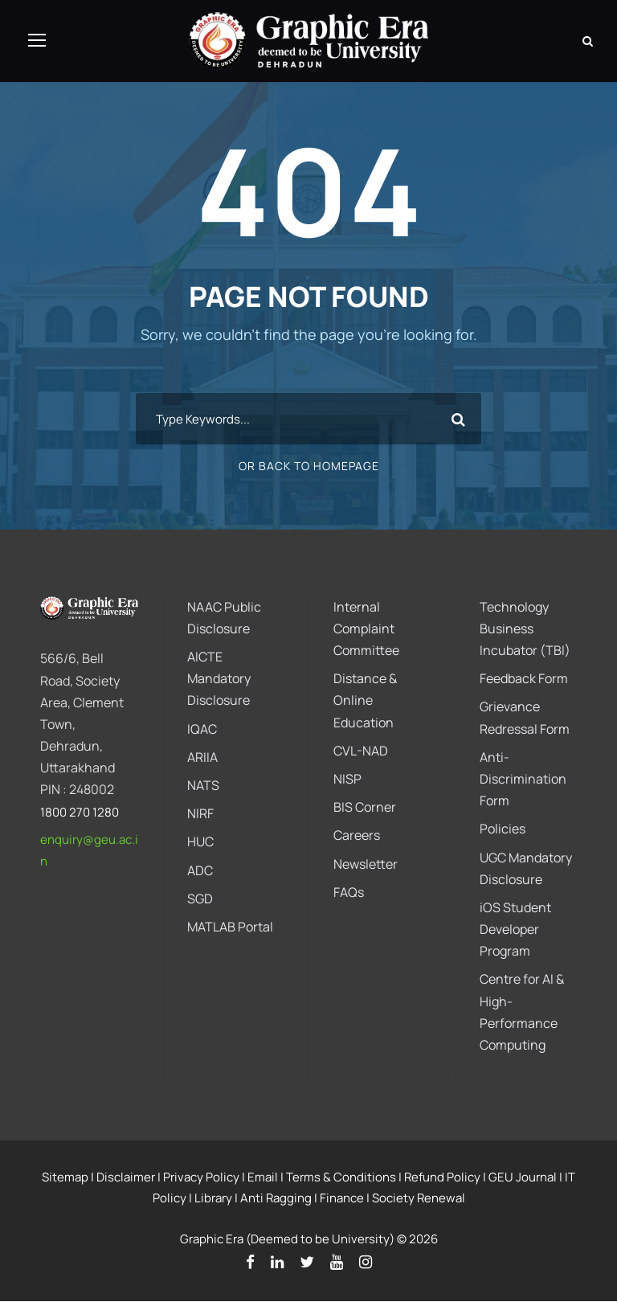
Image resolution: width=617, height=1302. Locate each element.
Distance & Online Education (365, 700)
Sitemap (65, 1177)
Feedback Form (524, 678)
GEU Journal (522, 1177)
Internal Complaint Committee (366, 628)
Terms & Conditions (341, 1177)
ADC (200, 870)
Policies (502, 829)
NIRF (200, 813)
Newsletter (365, 864)
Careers (356, 836)
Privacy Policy (201, 1177)
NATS (203, 785)
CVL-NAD (360, 751)
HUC (200, 842)
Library (213, 1197)
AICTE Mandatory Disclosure (219, 678)
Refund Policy (442, 1177)
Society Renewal (418, 1197)
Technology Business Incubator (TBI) (525, 628)
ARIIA (202, 757)
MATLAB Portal (230, 927)
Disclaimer (125, 1177)
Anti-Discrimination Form (523, 778)
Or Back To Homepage (309, 466)
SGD (200, 898)
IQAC (202, 729)
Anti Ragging (276, 1197)
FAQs (348, 892)
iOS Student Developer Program (515, 929)
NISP (347, 779)
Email (262, 1177)
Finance (342, 1197)
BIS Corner (364, 807)
